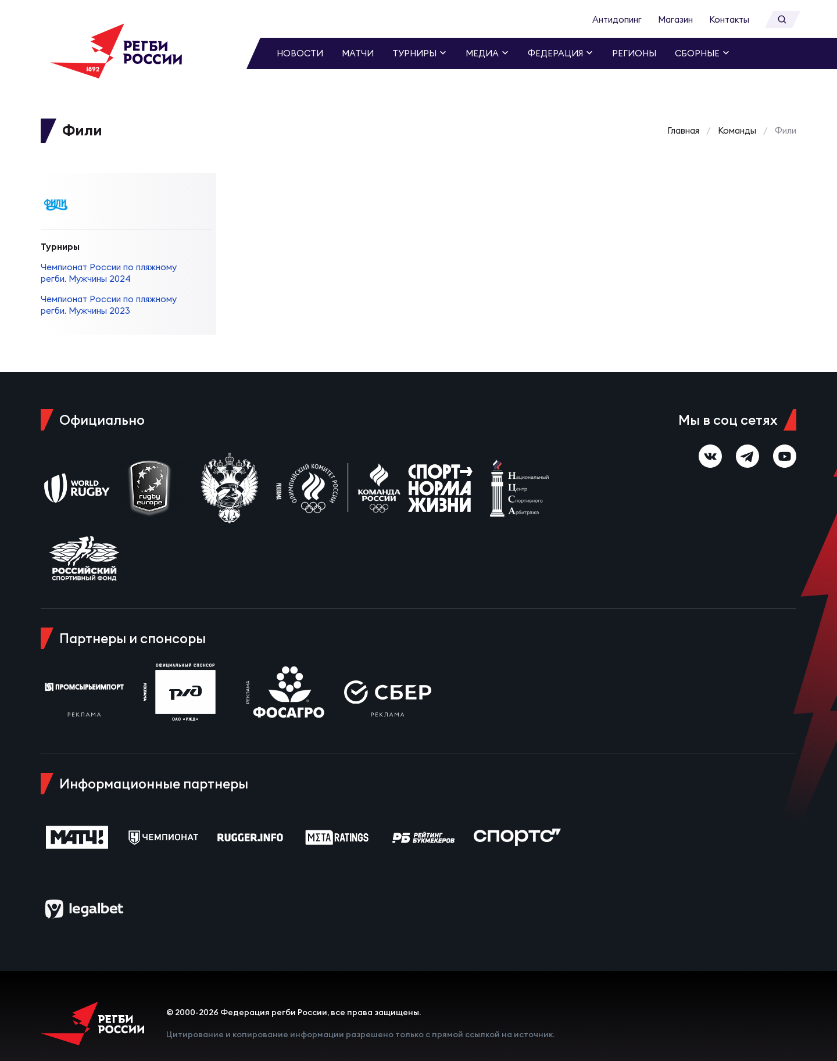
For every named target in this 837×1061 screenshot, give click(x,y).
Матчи (358, 53)
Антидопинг (617, 19)
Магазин (675, 19)
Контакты (729, 19)
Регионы (634, 53)
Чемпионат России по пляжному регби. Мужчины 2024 (109, 259)
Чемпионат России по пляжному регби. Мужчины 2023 (109, 290)
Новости (300, 53)
